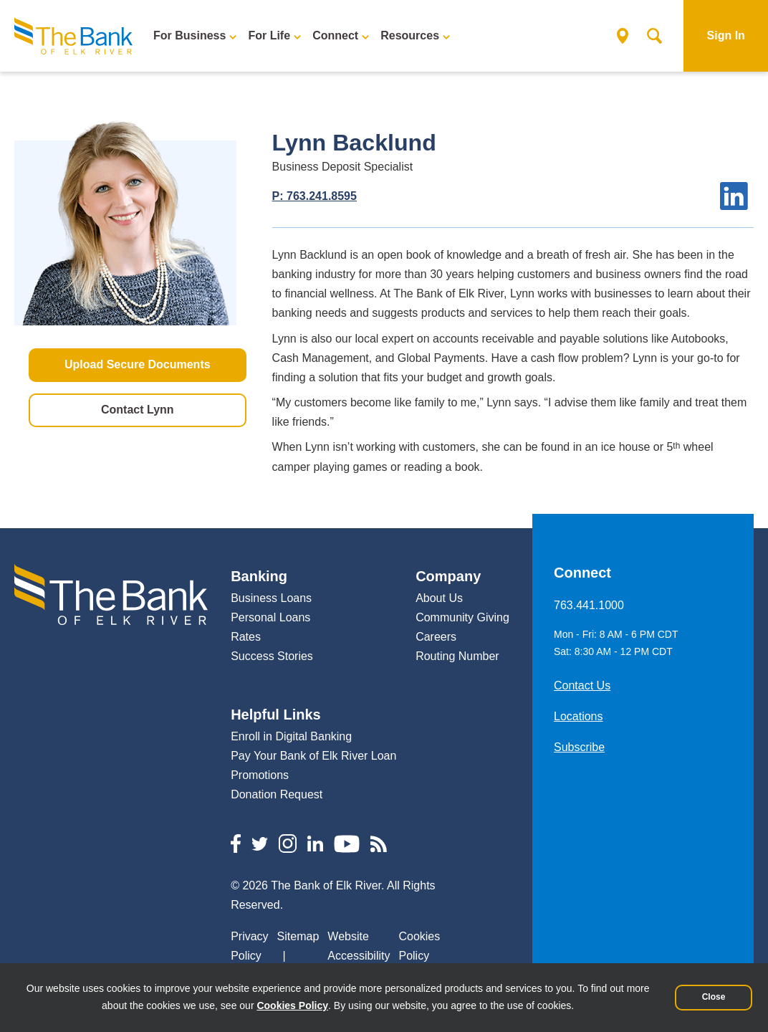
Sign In (726, 35)
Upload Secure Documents (137, 364)
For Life (269, 35)
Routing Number (457, 656)
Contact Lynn (137, 409)
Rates (246, 637)
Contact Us (582, 685)
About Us (439, 598)
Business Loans (271, 598)
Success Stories (272, 656)
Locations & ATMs (618, 36)
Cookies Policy (292, 1005)
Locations (578, 716)
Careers (436, 637)
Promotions (260, 775)
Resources (409, 35)
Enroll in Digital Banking (291, 736)
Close (714, 997)
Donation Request (276, 794)
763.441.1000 (589, 605)
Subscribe (579, 747)
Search (650, 36)
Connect (335, 35)
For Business (189, 35)
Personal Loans (270, 617)
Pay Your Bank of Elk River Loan (313, 756)
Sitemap (298, 936)
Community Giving (462, 617)
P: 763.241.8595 (314, 196)
